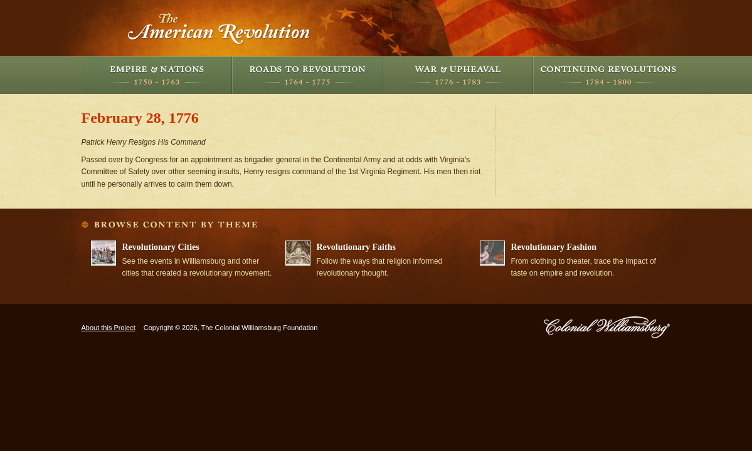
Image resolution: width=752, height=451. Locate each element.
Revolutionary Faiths (356, 247)
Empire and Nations (157, 75)
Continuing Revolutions (608, 75)
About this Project (108, 327)
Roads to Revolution (307, 75)
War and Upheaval (458, 75)
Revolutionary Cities (160, 247)
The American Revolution (219, 28)
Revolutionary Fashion (554, 247)
